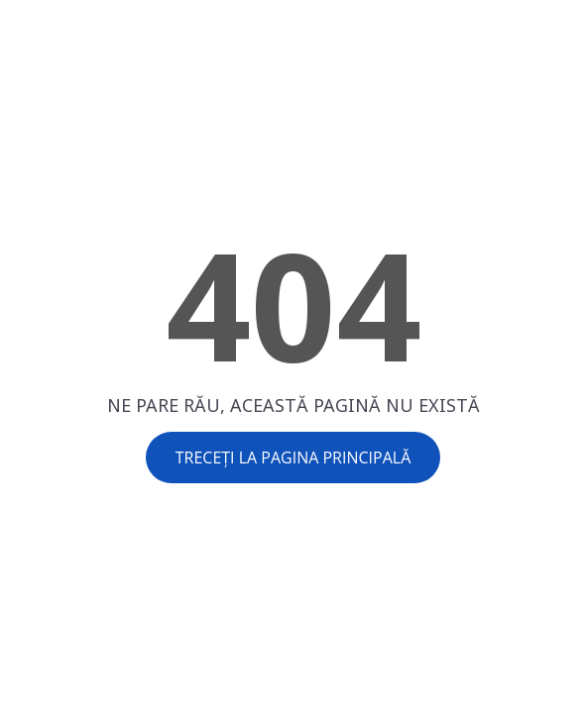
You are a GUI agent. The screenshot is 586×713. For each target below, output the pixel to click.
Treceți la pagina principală (293, 457)
